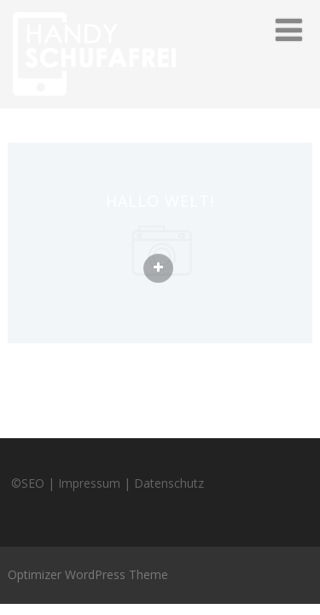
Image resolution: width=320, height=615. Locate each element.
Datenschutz (169, 483)
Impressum (89, 483)
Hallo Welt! (160, 200)
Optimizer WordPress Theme (88, 574)
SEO (32, 483)
